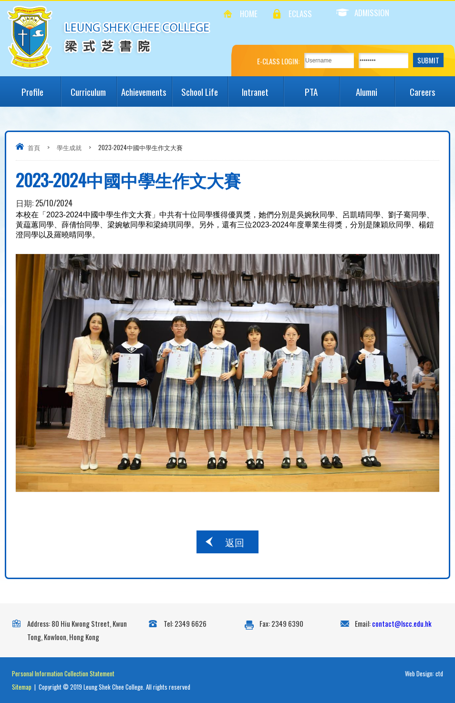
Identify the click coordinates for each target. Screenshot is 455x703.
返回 (234, 542)
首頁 (34, 147)
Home (249, 14)
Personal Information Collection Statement (63, 673)
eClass (300, 14)
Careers (430, 87)
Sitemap (21, 687)
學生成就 (69, 147)
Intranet (262, 87)
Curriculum (93, 87)
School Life (204, 87)
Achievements (146, 87)
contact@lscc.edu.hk (402, 623)
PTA (322, 87)
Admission (362, 13)
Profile (40, 87)
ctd (439, 673)
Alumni (375, 87)
